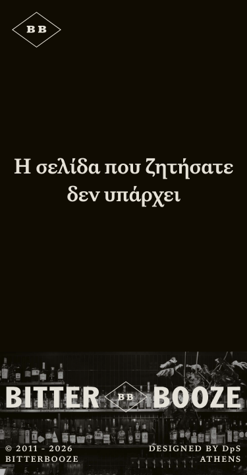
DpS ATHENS (221, 453)
